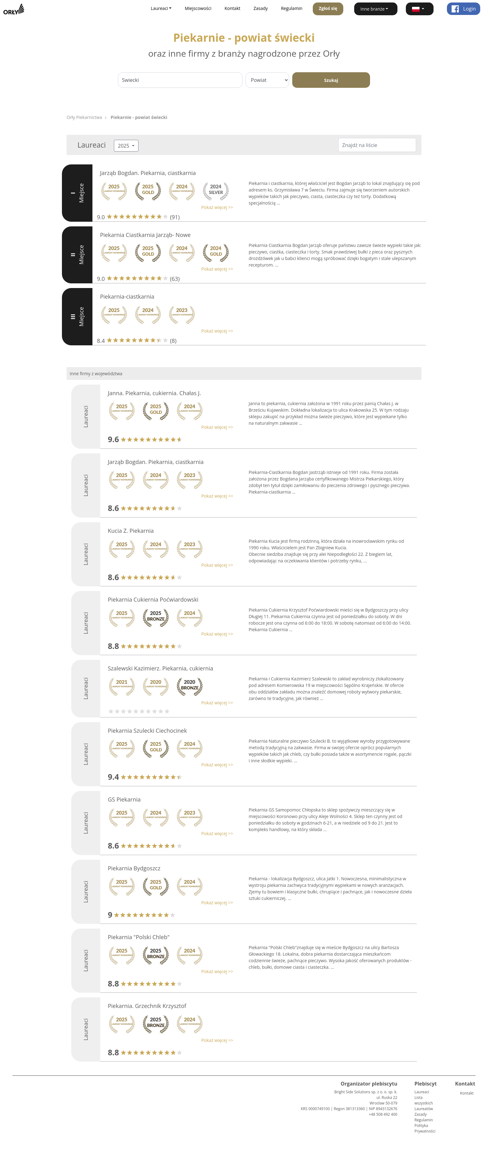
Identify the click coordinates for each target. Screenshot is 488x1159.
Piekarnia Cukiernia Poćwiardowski (153, 599)
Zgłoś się (328, 8)
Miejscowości (198, 8)
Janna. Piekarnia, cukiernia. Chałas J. (154, 393)
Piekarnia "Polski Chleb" (139, 937)
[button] (420, 8)
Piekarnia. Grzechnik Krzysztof (147, 1006)
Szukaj (331, 80)
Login (463, 8)
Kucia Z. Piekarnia (131, 530)
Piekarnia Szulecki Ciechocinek (147, 730)
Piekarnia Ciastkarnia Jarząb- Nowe (145, 235)
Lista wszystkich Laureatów (424, 1103)
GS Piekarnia (124, 799)
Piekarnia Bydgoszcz (134, 868)
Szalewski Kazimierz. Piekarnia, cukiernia (161, 668)
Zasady (261, 8)
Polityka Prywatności (425, 1128)
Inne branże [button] (372, 9)
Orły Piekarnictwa (84, 117)
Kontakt (233, 8)
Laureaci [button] (159, 8)
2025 (124, 145)
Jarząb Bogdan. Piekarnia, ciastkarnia (148, 173)
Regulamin (292, 8)
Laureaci (422, 1092)
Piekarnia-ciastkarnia (127, 296)
